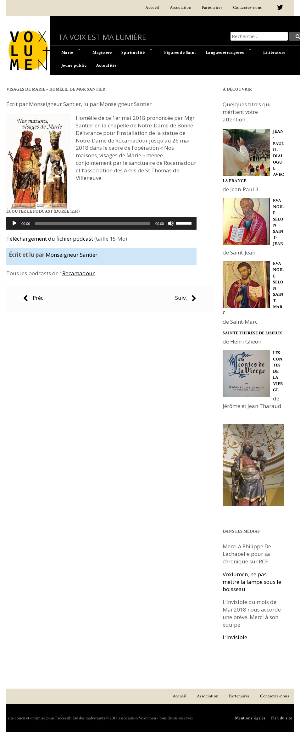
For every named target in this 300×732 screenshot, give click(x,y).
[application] (101, 223)
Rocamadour (78, 273)
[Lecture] (14, 223)
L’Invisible (235, 637)
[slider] (92, 223)
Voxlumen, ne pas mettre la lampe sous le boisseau (252, 582)
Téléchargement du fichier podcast (49, 238)
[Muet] (171, 223)
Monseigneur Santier (71, 254)
